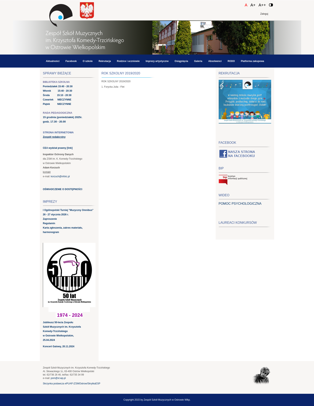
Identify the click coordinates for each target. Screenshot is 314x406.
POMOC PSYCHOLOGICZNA (240, 203)
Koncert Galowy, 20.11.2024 (58, 346)
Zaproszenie (50, 219)
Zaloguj (264, 13)
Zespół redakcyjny (54, 136)
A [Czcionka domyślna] (246, 5)
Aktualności (52, 61)
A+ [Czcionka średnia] (253, 5)
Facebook (71, 61)
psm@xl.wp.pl (58, 378)
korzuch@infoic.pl (60, 176)
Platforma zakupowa (252, 61)
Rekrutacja (105, 61)
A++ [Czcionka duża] (262, 5)
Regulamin (49, 223)
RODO (231, 61)
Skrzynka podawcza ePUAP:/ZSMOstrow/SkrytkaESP (71, 383)
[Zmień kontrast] (271, 5)
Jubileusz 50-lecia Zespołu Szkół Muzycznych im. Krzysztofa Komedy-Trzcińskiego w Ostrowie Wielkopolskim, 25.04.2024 (62, 331)
